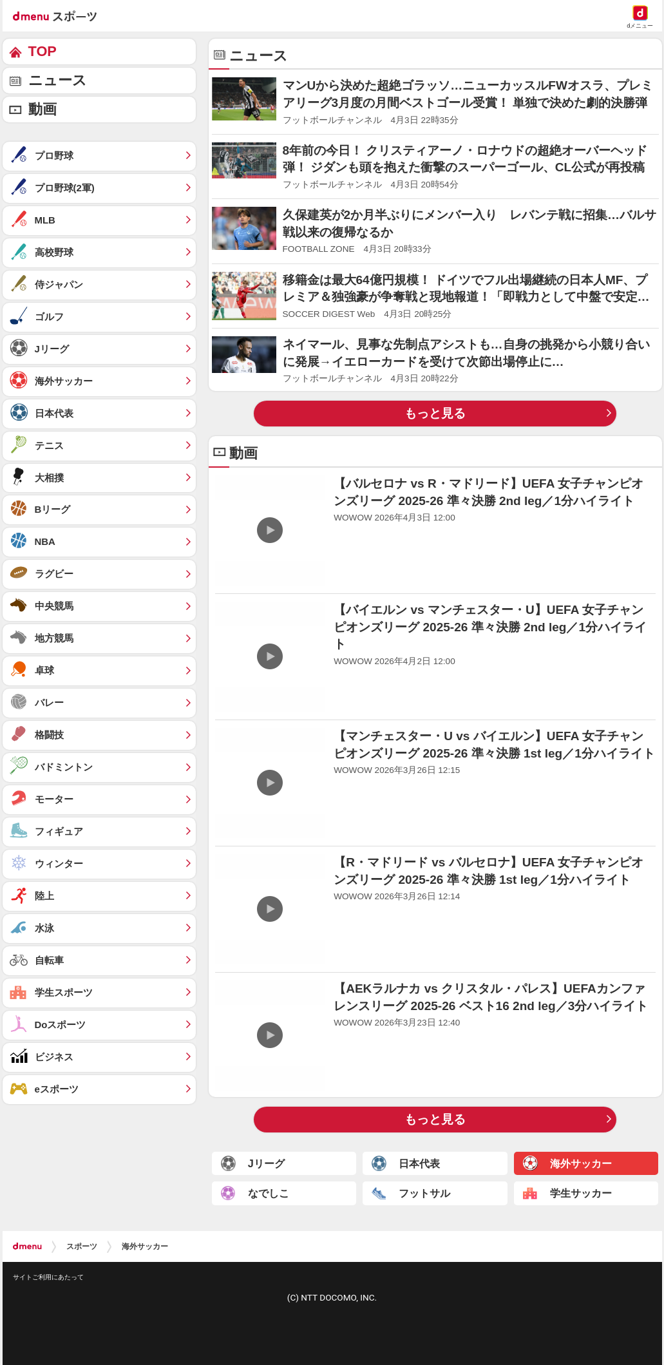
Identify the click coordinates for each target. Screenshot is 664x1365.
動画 (42, 109)
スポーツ (81, 1246)
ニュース (57, 80)
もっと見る (435, 413)
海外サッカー (145, 1246)
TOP (42, 51)
